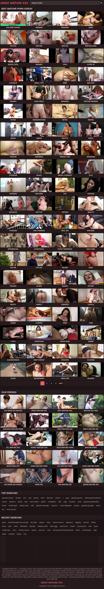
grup (67, 498)
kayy (65, 502)
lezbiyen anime (43, 526)
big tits (43, 502)
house (96, 526)
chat (90, 526)
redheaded (23, 526)
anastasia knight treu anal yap (18, 522)
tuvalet (72, 526)
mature (4, 502)
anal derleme (86, 530)
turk (24, 498)
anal (29, 498)
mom (42, 498)
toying (19, 534)
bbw (59, 502)
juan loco (42, 530)
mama (98, 505)
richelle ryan (6, 530)
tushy (48, 522)
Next (61, 383)
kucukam (72, 502)
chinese (57, 498)
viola (48, 530)
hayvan (34, 530)
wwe (95, 530)
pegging (78, 522)
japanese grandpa (88, 505)
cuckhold (11, 534)
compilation (52, 502)
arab (26, 502)
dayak (4, 534)
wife (32, 505)
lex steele (34, 522)
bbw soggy (53, 526)
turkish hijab (13, 505)
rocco (14, 530)
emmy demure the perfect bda (63, 530)
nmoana (86, 522)
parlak (20, 502)
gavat (4, 522)
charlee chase (24, 505)
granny (36, 498)
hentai (4, 505)
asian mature (34, 502)
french (78, 530)
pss (3, 509)
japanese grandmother (91, 502)
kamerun (12, 502)
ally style (32, 526)
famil (15, 526)
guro (10, 526)
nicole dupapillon (66, 505)
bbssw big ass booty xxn (93, 498)
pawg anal (69, 522)
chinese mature (24, 530)
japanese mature (7, 498)
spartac (41, 522)
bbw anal (50, 498)
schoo (4, 526)
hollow (93, 522)
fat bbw (18, 498)
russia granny (81, 526)
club (24, 534)
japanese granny (76, 498)
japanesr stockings (42, 505)
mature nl (54, 505)
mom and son (11, 509)
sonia (79, 502)
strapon (76, 505)
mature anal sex (58, 522)
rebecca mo (64, 526)
